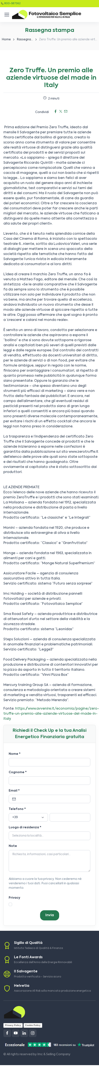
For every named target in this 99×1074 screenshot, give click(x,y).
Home (6, 39)
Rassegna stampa (30, 39)
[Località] (49, 836)
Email (14, 790)
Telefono (17, 809)
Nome (15, 753)
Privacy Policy (13, 1025)
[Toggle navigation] (6, 14)
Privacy (14, 897)
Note (13, 846)
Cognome (18, 772)
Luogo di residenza (25, 827)
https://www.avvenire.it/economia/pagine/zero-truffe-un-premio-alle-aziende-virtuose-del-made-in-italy (51, 714)
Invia (49, 915)
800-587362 (12, 3)
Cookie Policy (32, 1025)
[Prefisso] (28, 817)
